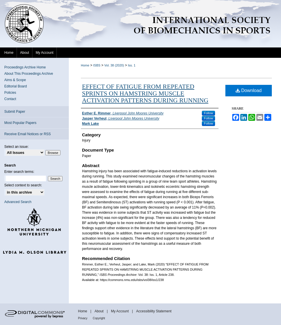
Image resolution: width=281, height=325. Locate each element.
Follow (208, 113)
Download (249, 90)
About (100, 311)
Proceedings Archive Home (25, 67)
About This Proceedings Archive (28, 74)
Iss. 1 (131, 65)
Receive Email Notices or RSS (27, 134)
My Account (120, 311)
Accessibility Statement (153, 311)
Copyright (99, 318)
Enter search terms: (19, 172)
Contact (10, 99)
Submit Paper (14, 112)
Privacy (83, 318)
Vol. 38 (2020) (114, 65)
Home (85, 65)
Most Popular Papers (20, 123)
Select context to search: (23, 185)
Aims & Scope (15, 80)
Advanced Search (18, 202)
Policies (10, 93)
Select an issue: (16, 147)
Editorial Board (15, 86)
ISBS (96, 65)
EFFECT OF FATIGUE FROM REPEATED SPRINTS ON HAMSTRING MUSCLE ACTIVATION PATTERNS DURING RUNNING (145, 93)
